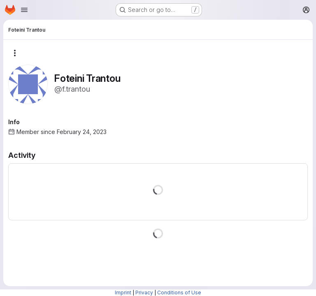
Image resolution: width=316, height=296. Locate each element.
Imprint (123, 292)
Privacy (144, 292)
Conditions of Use (179, 292)
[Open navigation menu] (24, 9)
